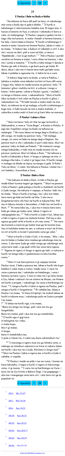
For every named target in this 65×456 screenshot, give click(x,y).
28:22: (11, 437)
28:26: (11, 445)
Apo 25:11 (22, 423)
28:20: (11, 430)
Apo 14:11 (20, 408)
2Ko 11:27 (20, 393)
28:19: (11, 423)
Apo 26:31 (22, 415)
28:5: (11, 400)
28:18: (11, 415)
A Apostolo (24, 3)
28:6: (11, 408)
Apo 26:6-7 (22, 430)
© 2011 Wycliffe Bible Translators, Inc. (32, 453)
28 (39, 3)
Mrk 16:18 (20, 400)
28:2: (11, 393)
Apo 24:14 (22, 437)
